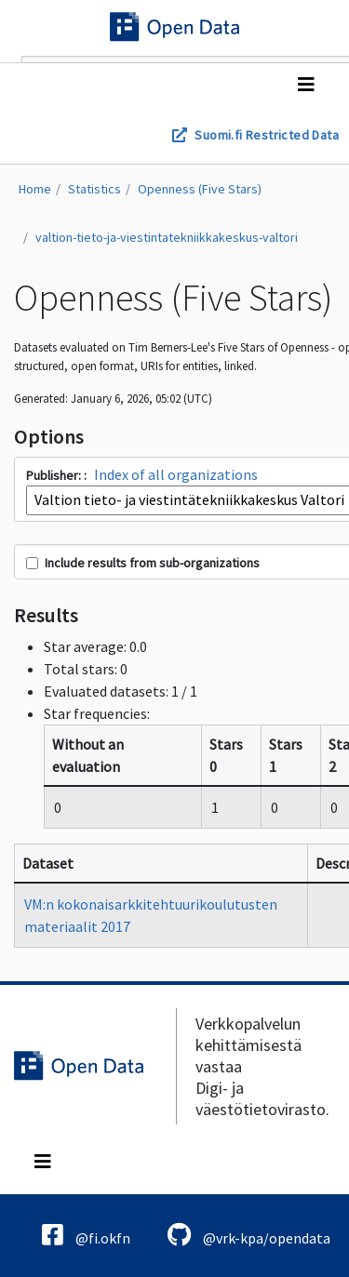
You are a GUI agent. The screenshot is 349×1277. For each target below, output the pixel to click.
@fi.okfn (86, 1234)
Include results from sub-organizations (143, 562)
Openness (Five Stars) (200, 188)
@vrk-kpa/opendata (249, 1234)
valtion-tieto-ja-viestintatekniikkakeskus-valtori (166, 237)
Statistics (94, 188)
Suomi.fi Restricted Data (267, 134)
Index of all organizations (176, 474)
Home (35, 188)
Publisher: (55, 475)
